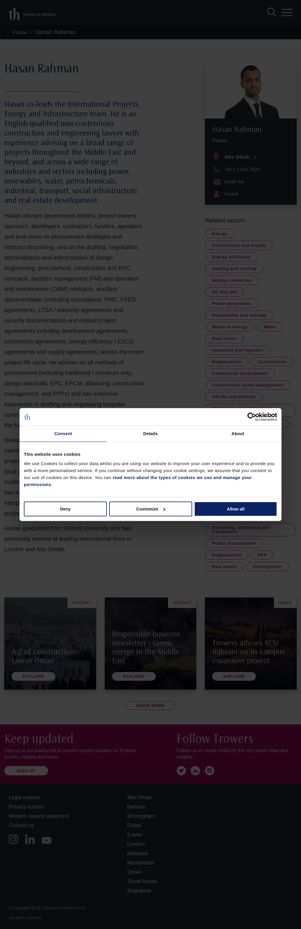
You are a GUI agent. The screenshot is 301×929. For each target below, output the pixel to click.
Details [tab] (150, 433)
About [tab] (237, 433)
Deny (65, 508)
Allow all (236, 508)
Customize (150, 508)
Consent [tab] (63, 433)
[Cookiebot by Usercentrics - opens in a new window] (251, 416)
